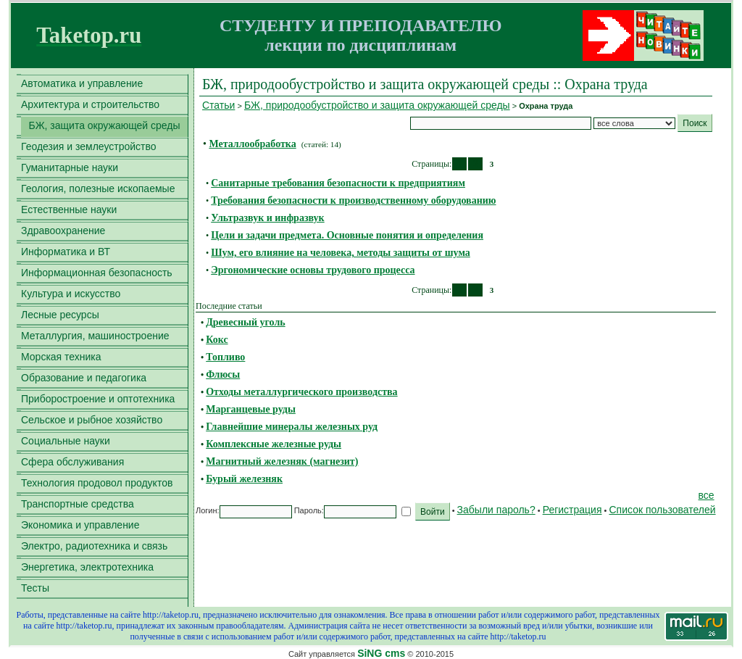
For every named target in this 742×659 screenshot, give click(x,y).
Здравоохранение (63, 230)
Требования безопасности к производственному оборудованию (353, 200)
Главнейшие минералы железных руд (292, 426)
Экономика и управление (80, 525)
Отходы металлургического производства (301, 391)
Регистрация (572, 509)
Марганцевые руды (251, 409)
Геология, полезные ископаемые (98, 188)
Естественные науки (69, 209)
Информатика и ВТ (65, 251)
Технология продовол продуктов (96, 483)
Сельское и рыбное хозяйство (91, 420)
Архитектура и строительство (90, 104)
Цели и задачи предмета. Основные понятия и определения (347, 235)
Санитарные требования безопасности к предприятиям (338, 183)
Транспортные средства (77, 504)
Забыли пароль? (496, 509)
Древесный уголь (245, 322)
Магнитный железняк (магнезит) (282, 461)
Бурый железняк (244, 478)
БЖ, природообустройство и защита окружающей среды (377, 105)
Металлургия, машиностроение (95, 335)
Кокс (217, 339)
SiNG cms (381, 653)
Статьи (218, 105)
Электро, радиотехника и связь (94, 546)
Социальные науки (65, 441)
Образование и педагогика (83, 378)
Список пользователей (662, 509)
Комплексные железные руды (273, 444)
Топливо (225, 357)
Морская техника (61, 356)
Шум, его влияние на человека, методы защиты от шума (340, 252)
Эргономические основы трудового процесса (312, 270)
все (706, 495)
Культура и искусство (70, 293)
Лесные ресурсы (60, 314)
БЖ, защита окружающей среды (104, 125)
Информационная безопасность (96, 272)
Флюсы (223, 374)
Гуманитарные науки (69, 167)
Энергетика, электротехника (87, 567)
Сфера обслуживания (72, 462)
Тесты (35, 588)
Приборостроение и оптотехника (98, 399)
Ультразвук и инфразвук (267, 217)
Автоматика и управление (82, 83)
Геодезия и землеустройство (89, 146)
